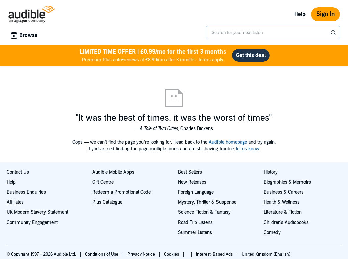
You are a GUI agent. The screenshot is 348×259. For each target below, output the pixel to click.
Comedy (272, 232)
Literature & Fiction (283, 212)
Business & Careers (284, 192)
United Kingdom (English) (266, 254)
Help (300, 14)
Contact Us (18, 172)
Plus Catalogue (107, 202)
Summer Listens (195, 232)
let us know (247, 149)
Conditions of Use (102, 254)
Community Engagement (32, 222)
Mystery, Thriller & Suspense (207, 202)
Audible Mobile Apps (113, 172)
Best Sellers (190, 172)
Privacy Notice (141, 254)
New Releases (192, 182)
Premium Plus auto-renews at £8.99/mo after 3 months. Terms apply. (153, 55)
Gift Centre (103, 182)
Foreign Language (196, 192)
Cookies (172, 254)
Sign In (325, 14)
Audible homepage (228, 142)
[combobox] (273, 32)
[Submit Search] (334, 32)
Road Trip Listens (195, 222)
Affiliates (15, 202)
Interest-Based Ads (215, 254)
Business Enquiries (26, 192)
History (271, 172)
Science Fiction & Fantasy (204, 212)
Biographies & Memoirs (287, 182)
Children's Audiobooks (286, 222)
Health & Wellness (282, 202)
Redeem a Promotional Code (121, 192)
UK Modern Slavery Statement (37, 212)
